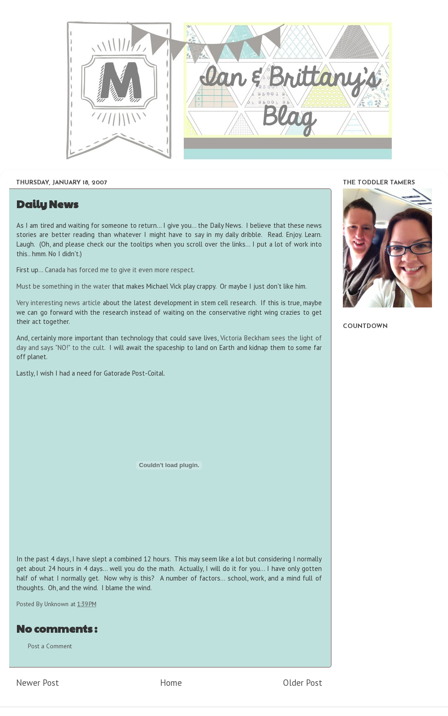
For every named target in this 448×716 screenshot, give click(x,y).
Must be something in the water (63, 286)
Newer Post (37, 682)
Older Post (302, 682)
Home (171, 682)
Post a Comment (50, 646)
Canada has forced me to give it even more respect (119, 269)
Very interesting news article (58, 302)
